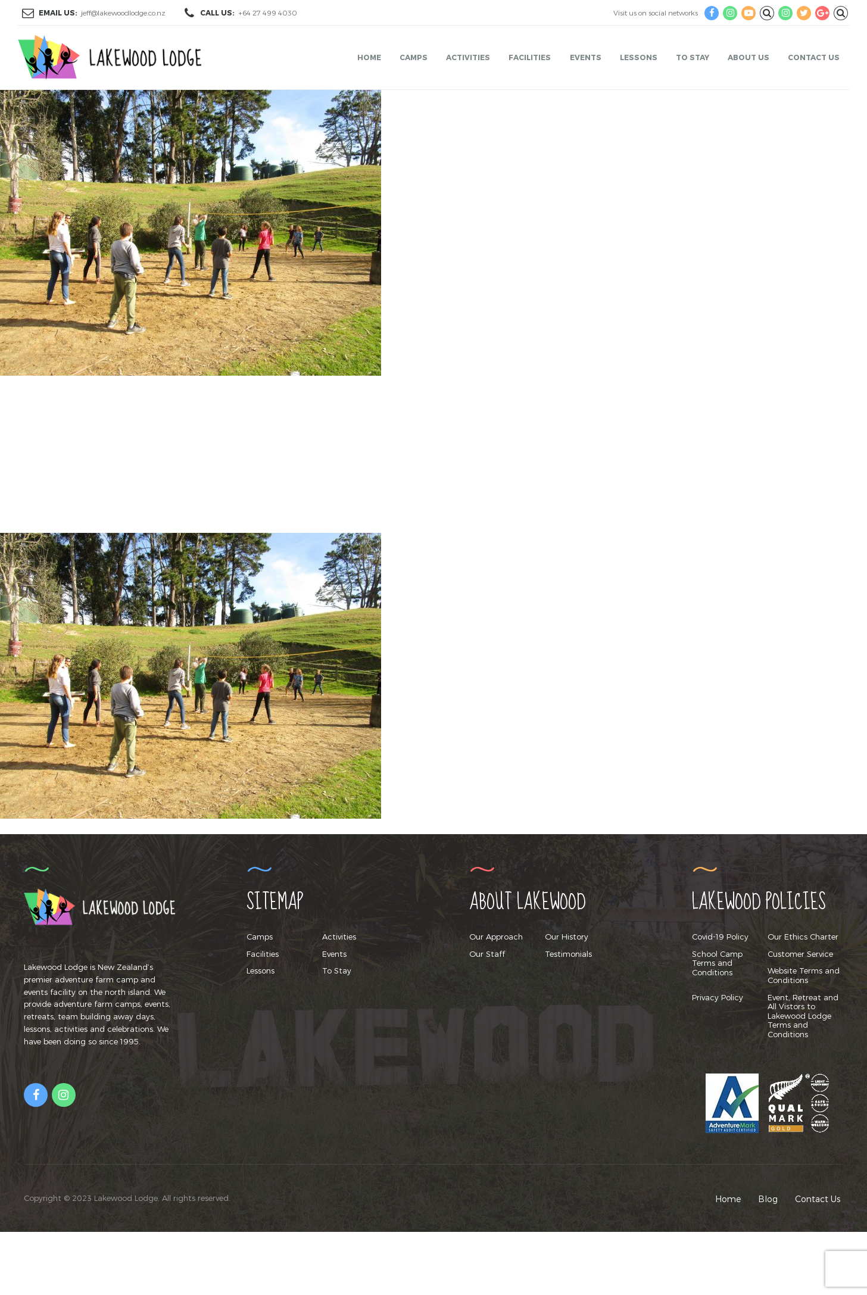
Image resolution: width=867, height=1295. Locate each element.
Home (369, 57)
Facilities (530, 57)
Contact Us (814, 57)
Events (585, 57)
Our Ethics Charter (803, 936)
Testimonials (568, 954)
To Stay (692, 57)
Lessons (638, 57)
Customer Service (800, 954)
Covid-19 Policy (720, 936)
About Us (748, 57)
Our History (566, 936)
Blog (768, 1199)
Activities (468, 57)
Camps (414, 57)
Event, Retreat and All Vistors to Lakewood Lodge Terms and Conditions (803, 1016)
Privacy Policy (717, 997)
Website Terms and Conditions (804, 975)
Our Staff (487, 954)
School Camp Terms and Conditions (717, 963)
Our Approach (496, 936)
